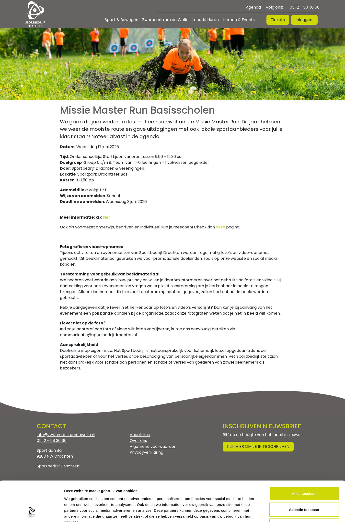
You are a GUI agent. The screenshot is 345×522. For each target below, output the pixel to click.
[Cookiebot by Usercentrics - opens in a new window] (31, 512)
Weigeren (304, 490)
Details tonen (264, 512)
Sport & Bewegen (121, 20)
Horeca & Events (239, 20)
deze (220, 227)
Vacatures (140, 435)
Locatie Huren (205, 20)
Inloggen (304, 20)
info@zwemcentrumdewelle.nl (66, 435)
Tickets (278, 20)
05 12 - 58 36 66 (305, 7)
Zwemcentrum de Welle (165, 20)
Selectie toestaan (304, 474)
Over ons (138, 440)
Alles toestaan (304, 458)
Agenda (253, 7)
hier (106, 217)
